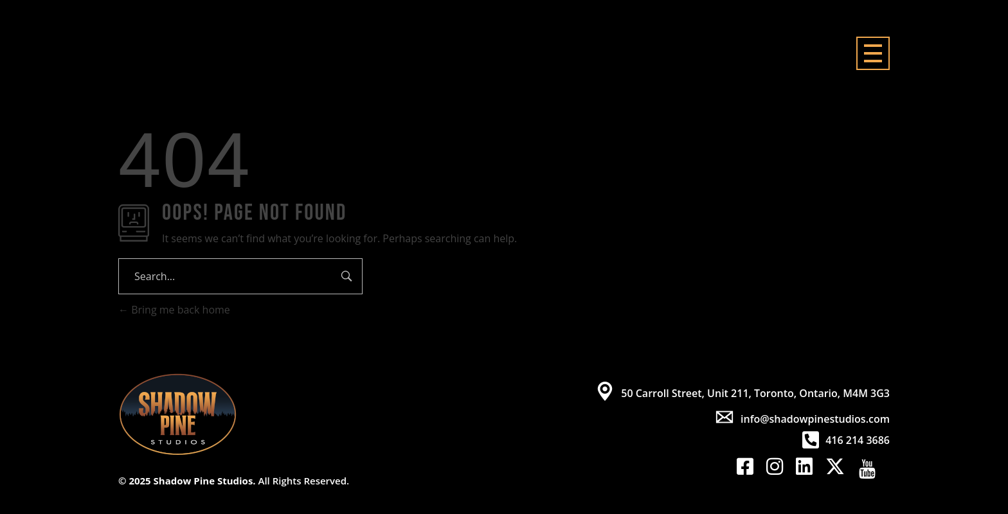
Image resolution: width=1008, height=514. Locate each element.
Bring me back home (174, 310)
